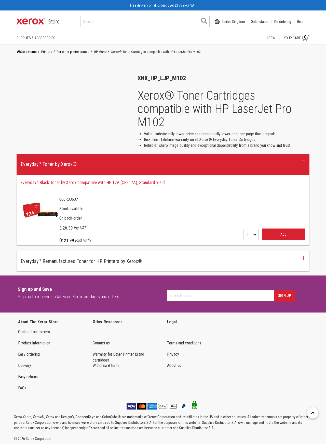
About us (174, 365)
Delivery (24, 365)
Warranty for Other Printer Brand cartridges (118, 357)
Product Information (34, 343)
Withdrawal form (106, 365)
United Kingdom (233, 22)
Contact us (101, 343)
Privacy (173, 354)
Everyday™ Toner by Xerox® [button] (49, 164)
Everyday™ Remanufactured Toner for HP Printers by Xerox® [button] (81, 261)
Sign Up (284, 296)
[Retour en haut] (312, 412)
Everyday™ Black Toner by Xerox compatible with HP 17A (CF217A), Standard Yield (93, 182)
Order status (259, 22)
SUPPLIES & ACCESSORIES (36, 38)
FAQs (22, 388)
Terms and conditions (184, 343)
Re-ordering (282, 22)
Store (54, 21)
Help (300, 22)
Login (271, 38)
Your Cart (296, 37)
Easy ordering (29, 354)
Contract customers (34, 331)
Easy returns (28, 376)
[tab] (163, 210)
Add (283, 234)
